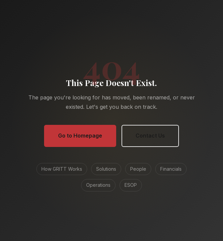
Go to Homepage (80, 135)
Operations (98, 185)
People (138, 169)
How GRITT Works (61, 169)
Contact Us (150, 135)
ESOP (131, 185)
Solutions (106, 169)
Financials (171, 169)
